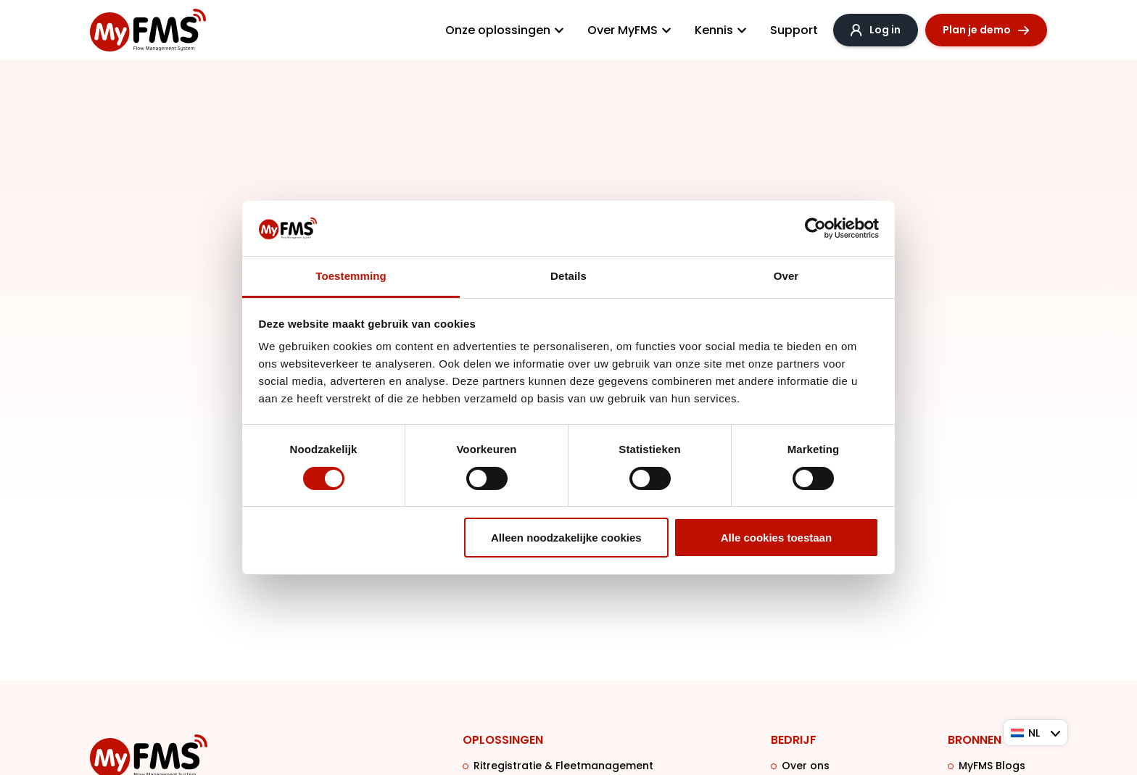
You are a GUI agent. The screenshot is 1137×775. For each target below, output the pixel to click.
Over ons (806, 766)
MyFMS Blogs (992, 766)
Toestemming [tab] (350, 276)
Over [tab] (786, 276)
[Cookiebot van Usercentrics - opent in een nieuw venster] (815, 228)
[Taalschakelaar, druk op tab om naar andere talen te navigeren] (1035, 732)
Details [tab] (568, 276)
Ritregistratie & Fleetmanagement (563, 766)
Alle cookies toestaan (776, 537)
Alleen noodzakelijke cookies (566, 537)
